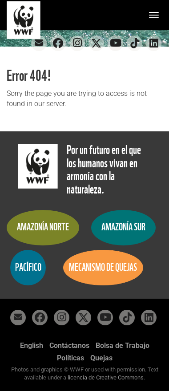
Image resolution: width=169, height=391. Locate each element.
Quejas (101, 358)
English (31, 345)
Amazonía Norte (43, 227)
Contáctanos (69, 345)
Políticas (70, 358)
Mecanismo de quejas (103, 267)
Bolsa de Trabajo (122, 345)
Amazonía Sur (123, 227)
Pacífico (28, 267)
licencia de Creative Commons (106, 377)
